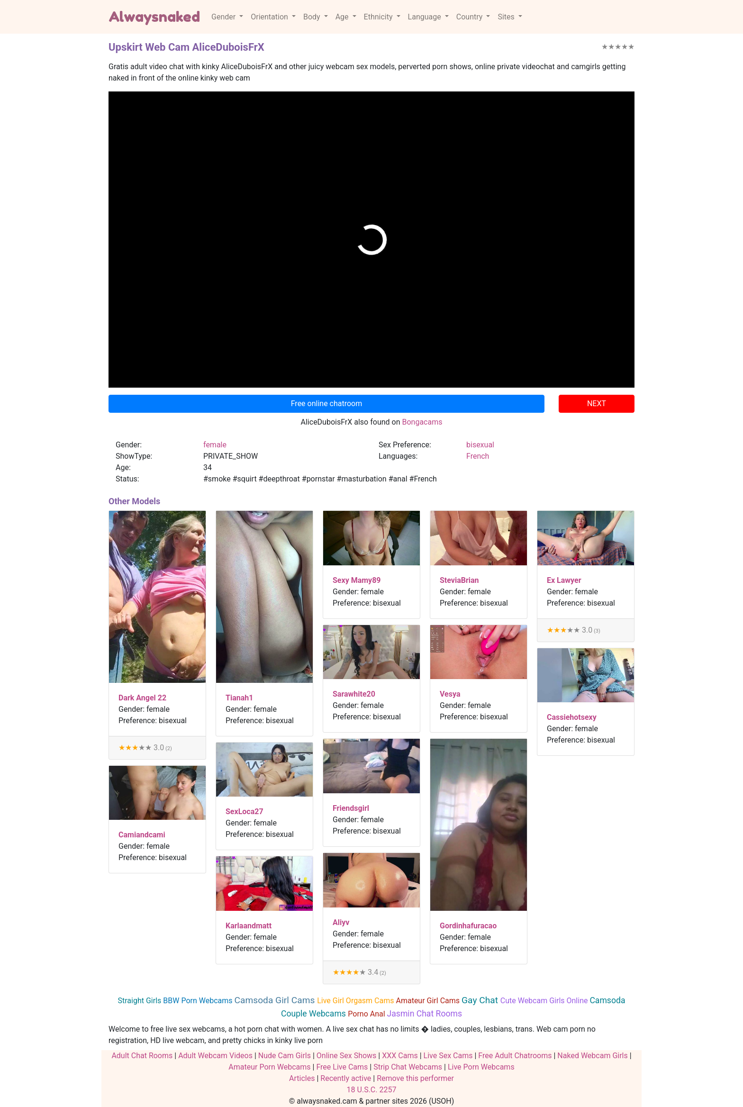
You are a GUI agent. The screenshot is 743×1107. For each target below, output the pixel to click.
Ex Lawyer (564, 580)
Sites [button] (507, 16)
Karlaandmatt (249, 925)
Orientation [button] (270, 16)
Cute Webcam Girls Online (545, 1000)
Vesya (450, 694)
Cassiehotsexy (572, 717)
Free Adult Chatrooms (515, 1055)
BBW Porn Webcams (198, 1000)
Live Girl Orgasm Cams (356, 1000)
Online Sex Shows (347, 1055)
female (215, 444)
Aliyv (341, 922)
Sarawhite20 (354, 694)
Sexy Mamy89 (357, 580)
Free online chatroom (326, 403)
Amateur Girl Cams (429, 1000)
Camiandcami (141, 834)
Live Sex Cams (448, 1055)
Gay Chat (481, 1000)
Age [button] (343, 16)
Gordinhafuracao (468, 925)
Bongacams (422, 421)
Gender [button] (224, 16)
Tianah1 (239, 697)
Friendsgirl (351, 808)
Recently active (345, 1078)
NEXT (596, 403)
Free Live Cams (342, 1066)
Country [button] (470, 16)
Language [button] (425, 16)
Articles (302, 1078)
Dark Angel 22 (142, 697)
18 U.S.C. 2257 (372, 1089)
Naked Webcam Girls (592, 1055)
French (477, 456)
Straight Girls (140, 1000)
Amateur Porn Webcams (269, 1066)
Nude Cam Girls (284, 1055)
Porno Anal (367, 1013)
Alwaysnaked (154, 16)
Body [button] (312, 16)
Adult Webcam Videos (215, 1055)
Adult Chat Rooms (141, 1055)
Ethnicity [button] (379, 16)
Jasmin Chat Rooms (424, 1013)
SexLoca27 (244, 811)
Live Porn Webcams (481, 1066)
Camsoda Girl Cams (275, 1000)
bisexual (480, 444)
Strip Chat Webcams (407, 1066)
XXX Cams (399, 1055)
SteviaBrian (459, 580)
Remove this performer (415, 1078)
